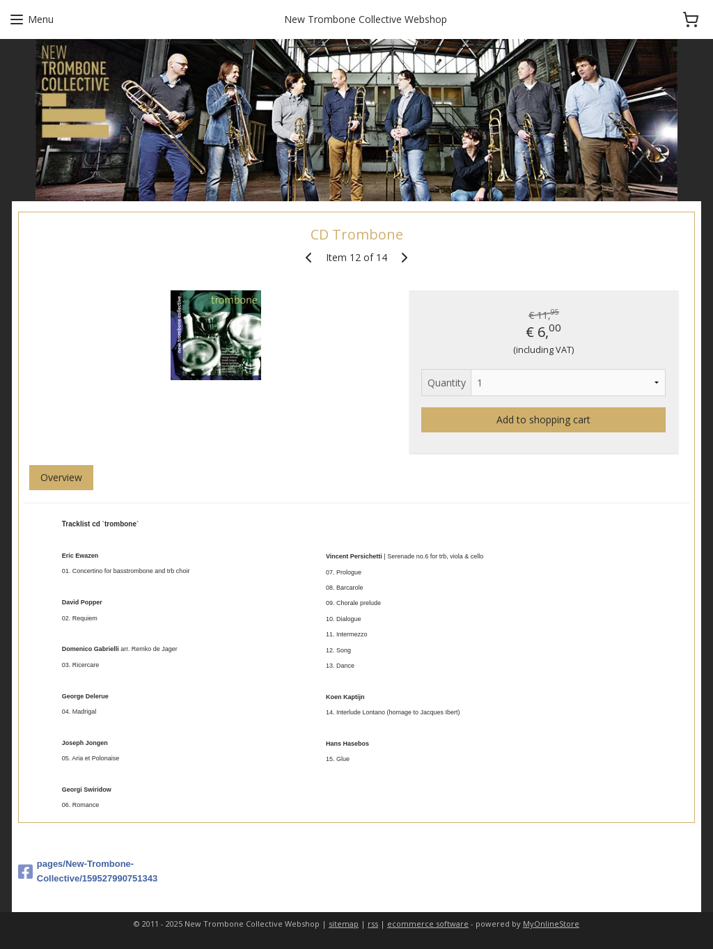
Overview (61, 477)
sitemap (344, 923)
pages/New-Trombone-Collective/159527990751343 (87, 871)
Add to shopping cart (543, 419)
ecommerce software (428, 923)
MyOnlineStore (551, 923)
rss (373, 923)
